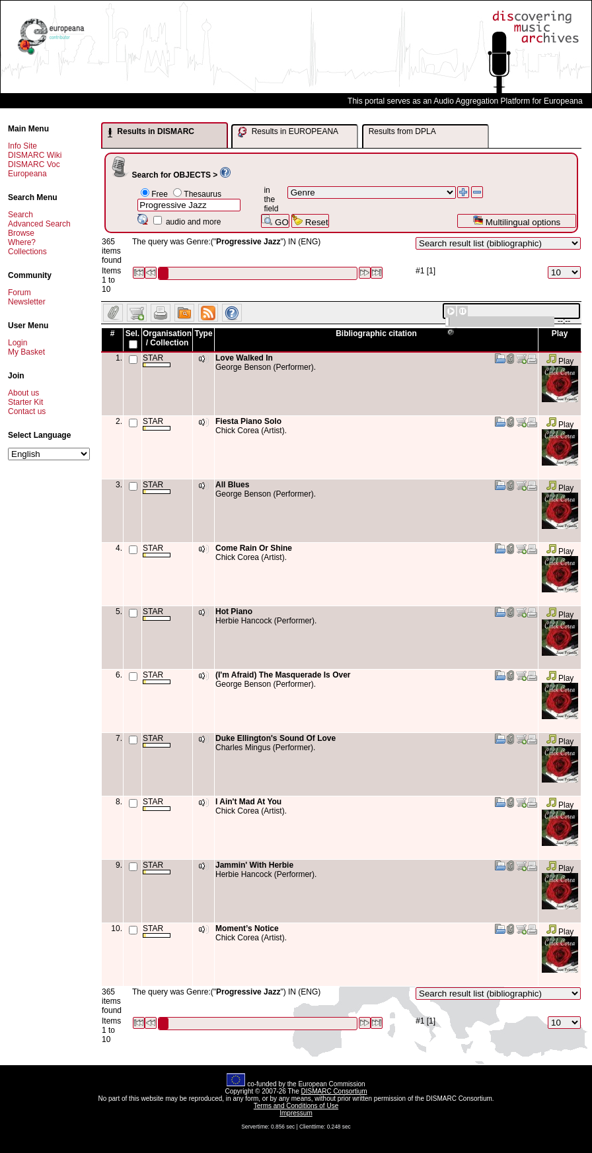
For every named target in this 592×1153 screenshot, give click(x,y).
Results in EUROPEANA (288, 132)
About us (23, 393)
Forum (19, 292)
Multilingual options (516, 221)
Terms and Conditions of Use (296, 1105)
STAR (156, 360)
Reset (310, 221)
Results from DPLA (402, 131)
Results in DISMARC (151, 132)
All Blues (232, 484)
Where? (22, 242)
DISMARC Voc (34, 164)
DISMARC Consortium (334, 1091)
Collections (27, 251)
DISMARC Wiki (34, 155)
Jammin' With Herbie (254, 865)
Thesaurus (202, 194)
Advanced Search (39, 223)
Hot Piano (233, 611)
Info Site (22, 146)
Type (203, 333)
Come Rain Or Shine (253, 548)
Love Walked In (244, 358)
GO (275, 221)
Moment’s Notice (247, 928)
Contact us (27, 411)
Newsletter (27, 301)
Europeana (27, 173)
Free (159, 194)
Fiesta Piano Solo (248, 421)
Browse (21, 233)
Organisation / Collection (167, 338)
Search (20, 214)
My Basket (26, 352)
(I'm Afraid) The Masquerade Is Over (282, 675)
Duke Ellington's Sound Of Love (275, 738)
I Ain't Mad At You (248, 801)
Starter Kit (25, 402)
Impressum (295, 1113)
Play (560, 361)
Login (17, 342)
